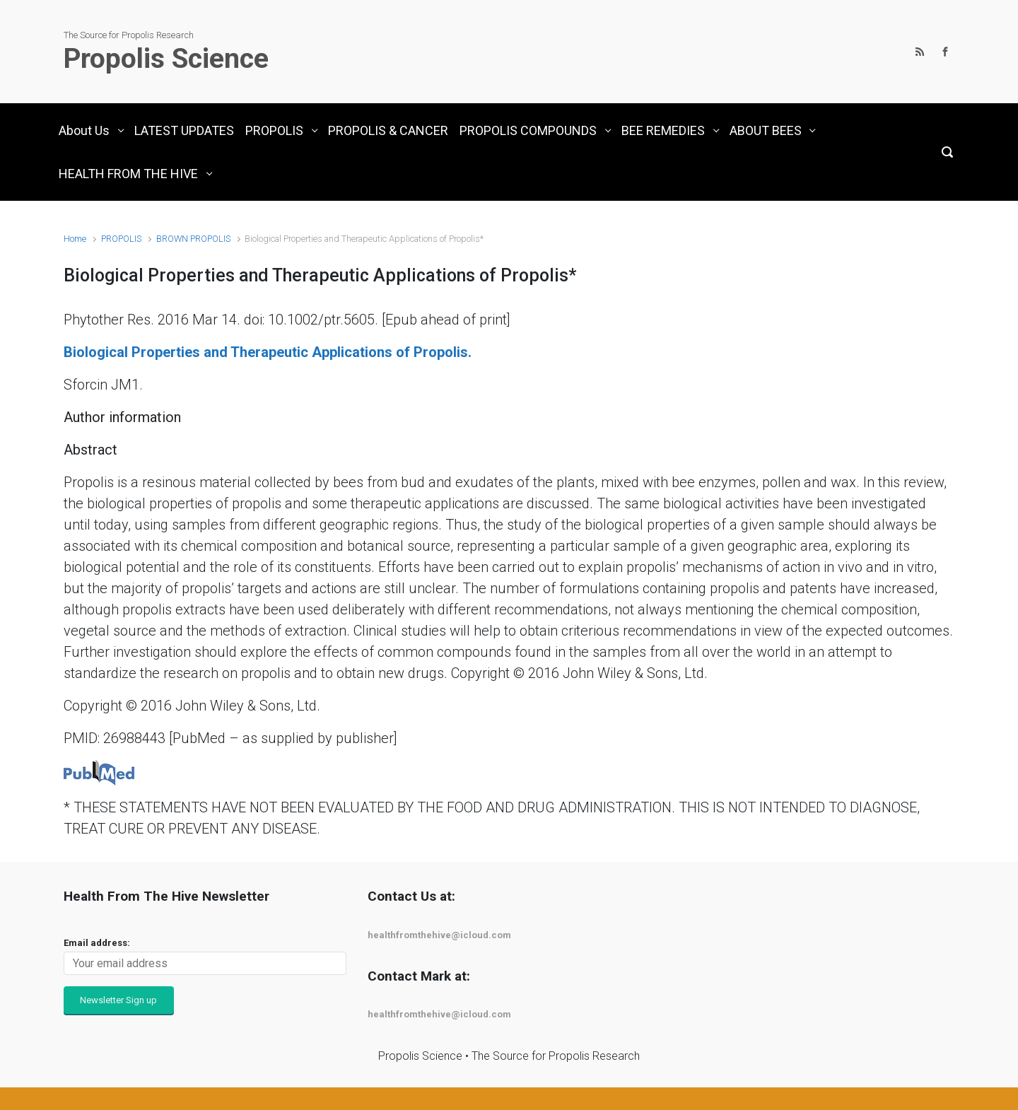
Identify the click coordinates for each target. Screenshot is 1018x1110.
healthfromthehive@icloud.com (439, 935)
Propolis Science (166, 58)
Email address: (97, 942)
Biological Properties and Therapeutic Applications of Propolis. (268, 352)
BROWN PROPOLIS (193, 238)
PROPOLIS (121, 238)
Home (75, 238)
